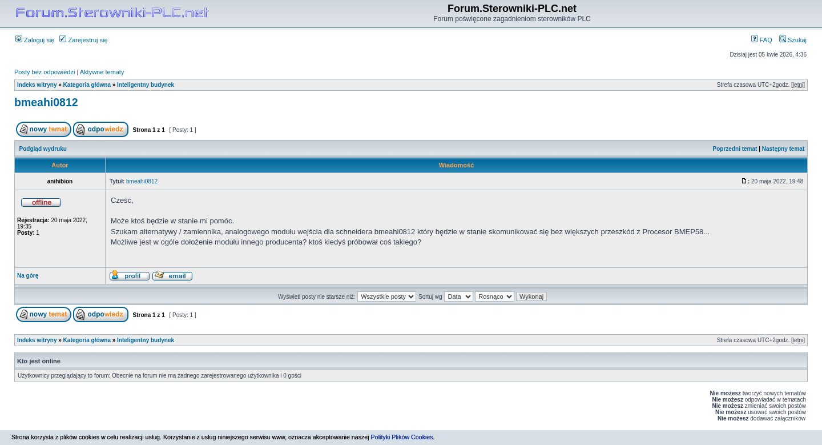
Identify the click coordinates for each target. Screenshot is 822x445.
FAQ (761, 40)
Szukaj (793, 40)
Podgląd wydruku (43, 149)
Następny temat (783, 149)
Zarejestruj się (83, 40)
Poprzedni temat (735, 149)
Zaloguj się (34, 40)
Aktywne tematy (102, 72)
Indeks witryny (37, 85)
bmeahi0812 (46, 102)
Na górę (27, 275)
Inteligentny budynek (145, 85)
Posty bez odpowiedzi (44, 72)
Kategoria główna (87, 85)
